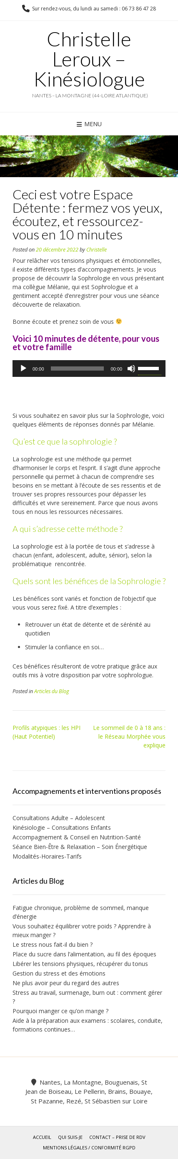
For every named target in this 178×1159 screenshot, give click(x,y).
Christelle (96, 249)
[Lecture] (23, 368)
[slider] (77, 368)
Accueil (42, 1137)
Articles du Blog (51, 691)
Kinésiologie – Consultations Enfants (62, 827)
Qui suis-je (70, 1137)
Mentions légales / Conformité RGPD (89, 1147)
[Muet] (131, 368)
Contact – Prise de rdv (117, 1137)
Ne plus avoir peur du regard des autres (66, 983)
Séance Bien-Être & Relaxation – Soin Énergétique (80, 847)
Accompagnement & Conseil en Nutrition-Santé (77, 837)
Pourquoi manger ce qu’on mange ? (60, 1011)
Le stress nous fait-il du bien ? (53, 944)
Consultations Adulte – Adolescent (61, 818)
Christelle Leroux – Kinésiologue (89, 59)
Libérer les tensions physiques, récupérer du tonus (80, 964)
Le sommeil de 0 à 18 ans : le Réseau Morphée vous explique (129, 736)
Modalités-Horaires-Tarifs (47, 856)
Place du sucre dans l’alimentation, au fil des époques (84, 954)
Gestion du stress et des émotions (59, 973)
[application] (89, 368)
